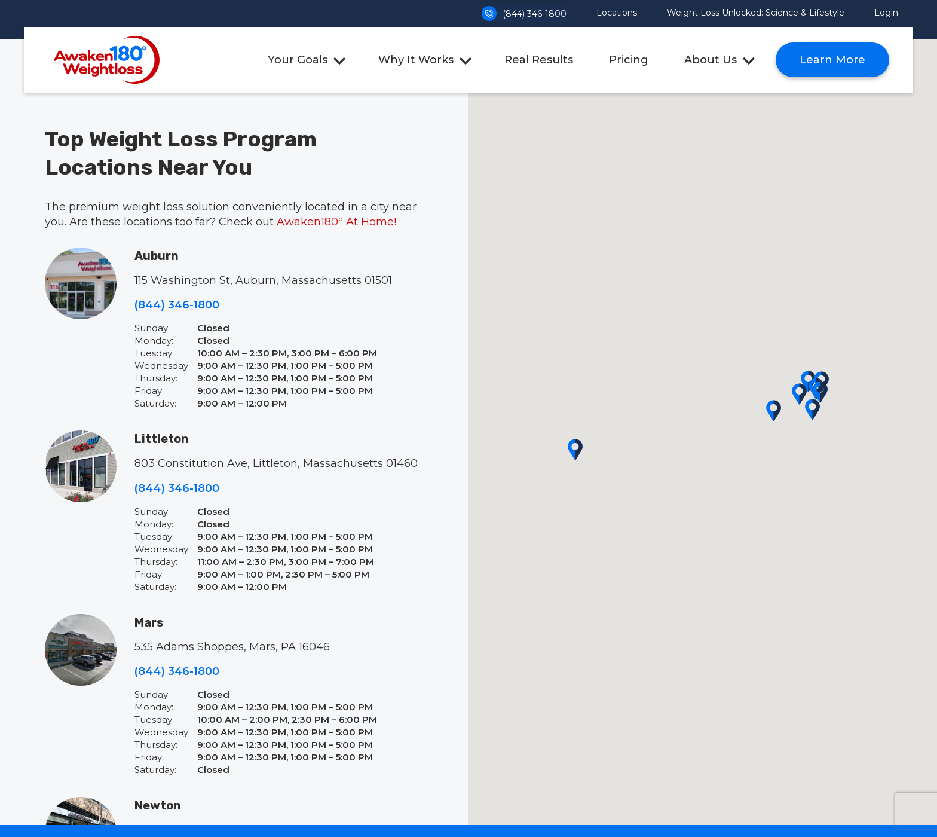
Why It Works (416, 59)
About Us (710, 59)
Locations (616, 12)
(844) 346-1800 (524, 13)
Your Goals (297, 59)
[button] (799, 394)
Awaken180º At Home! (336, 221)
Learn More (832, 59)
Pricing (628, 59)
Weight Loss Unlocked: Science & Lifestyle (755, 12)
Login (886, 12)
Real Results (538, 59)
